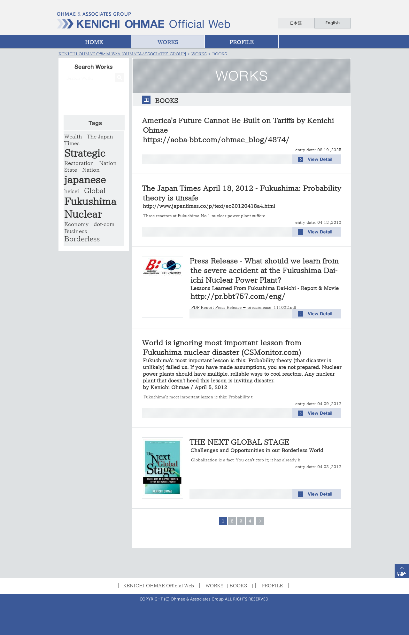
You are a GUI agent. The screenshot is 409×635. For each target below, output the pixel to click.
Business (75, 231)
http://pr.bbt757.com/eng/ (237, 296)
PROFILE (241, 42)
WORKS (168, 42)
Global (94, 190)
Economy (76, 224)
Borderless (82, 238)
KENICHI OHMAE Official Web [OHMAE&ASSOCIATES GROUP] (122, 54)
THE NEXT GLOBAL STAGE (256, 445)
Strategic (84, 153)
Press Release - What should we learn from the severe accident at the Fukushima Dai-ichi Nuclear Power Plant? (264, 274)
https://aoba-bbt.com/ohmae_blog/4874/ (216, 139)
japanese (85, 179)
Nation (91, 169)
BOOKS (238, 585)
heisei (71, 191)
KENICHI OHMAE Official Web (158, 585)
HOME (94, 42)
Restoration (79, 163)
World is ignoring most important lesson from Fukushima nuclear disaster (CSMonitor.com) (241, 364)
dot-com (104, 224)
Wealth (73, 136)
